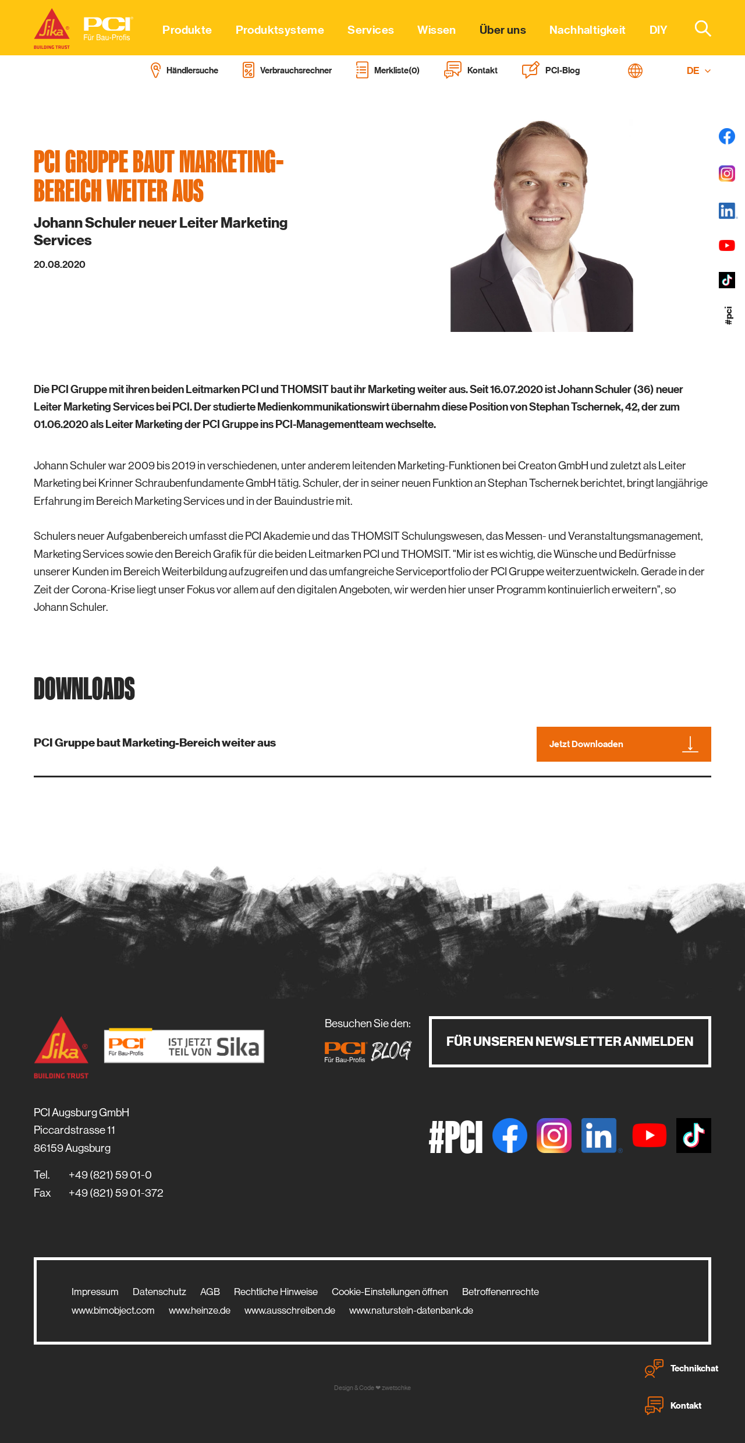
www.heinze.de (199, 1310)
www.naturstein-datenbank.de (411, 1310)
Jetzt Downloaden (623, 744)
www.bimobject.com (113, 1310)
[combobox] (696, 28)
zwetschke (396, 1388)
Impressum (95, 1291)
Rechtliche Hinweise (276, 1291)
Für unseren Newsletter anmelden (570, 1041)
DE (699, 71)
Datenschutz (159, 1291)
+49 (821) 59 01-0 (110, 1175)
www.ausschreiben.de (289, 1310)
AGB (210, 1291)
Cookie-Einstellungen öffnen (390, 1291)
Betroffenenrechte (500, 1291)
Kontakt (673, 1405)
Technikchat (681, 1368)
